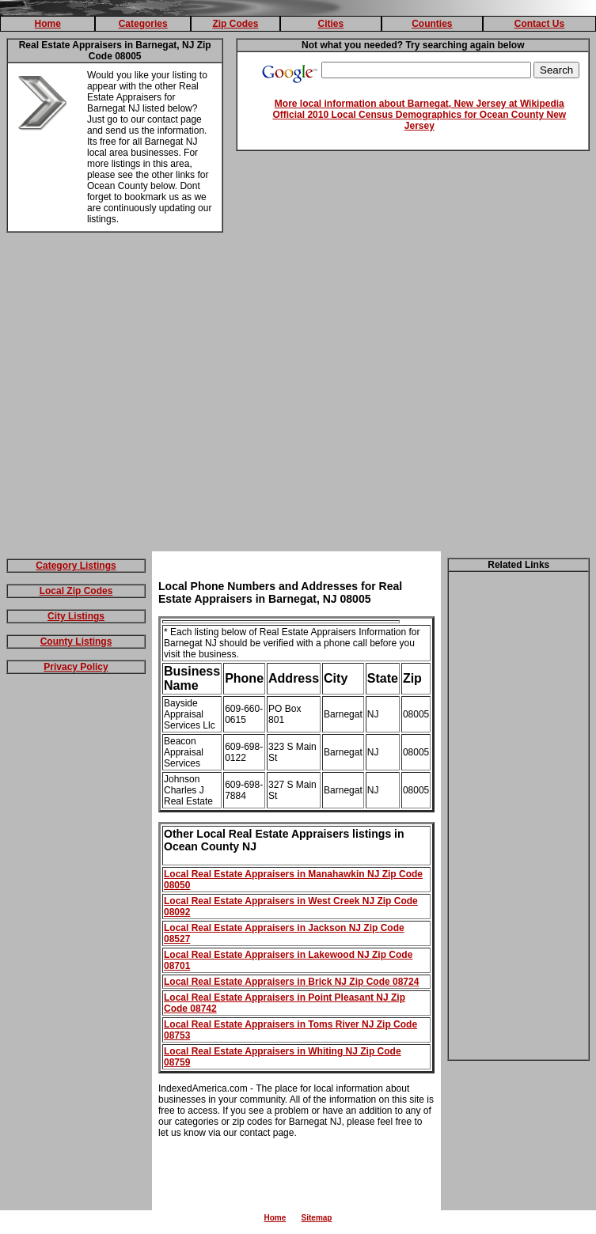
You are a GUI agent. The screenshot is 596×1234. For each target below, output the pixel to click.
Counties (432, 23)
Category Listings (76, 565)
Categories (143, 23)
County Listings (76, 641)
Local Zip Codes (76, 590)
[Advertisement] (148, 395)
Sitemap (317, 1217)
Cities (331, 23)
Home (48, 23)
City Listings (75, 616)
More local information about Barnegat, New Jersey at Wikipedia (419, 103)
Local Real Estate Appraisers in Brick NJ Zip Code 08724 (291, 981)
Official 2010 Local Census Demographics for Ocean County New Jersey (419, 120)
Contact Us (539, 23)
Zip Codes (235, 23)
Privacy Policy (76, 666)
